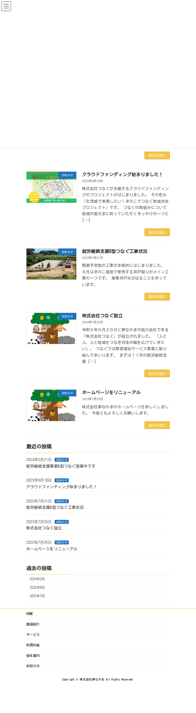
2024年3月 (37, 579)
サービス (33, 634)
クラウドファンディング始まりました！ (122, 174)
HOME (29, 613)
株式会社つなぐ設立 (102, 315)
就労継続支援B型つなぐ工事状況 (114, 251)
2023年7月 (37, 596)
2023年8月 (37, 587)
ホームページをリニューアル (111, 392)
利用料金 (33, 645)
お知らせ (61, 460)
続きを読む (157, 155)
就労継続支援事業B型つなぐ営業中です (60, 466)
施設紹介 (33, 624)
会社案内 (33, 655)
